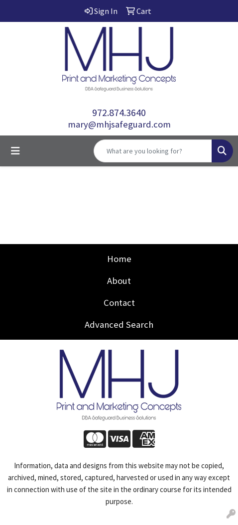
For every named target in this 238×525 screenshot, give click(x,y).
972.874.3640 (119, 112)
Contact (119, 302)
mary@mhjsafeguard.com (119, 124)
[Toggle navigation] (15, 151)
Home (119, 258)
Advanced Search (119, 324)
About (119, 280)
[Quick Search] (153, 150)
